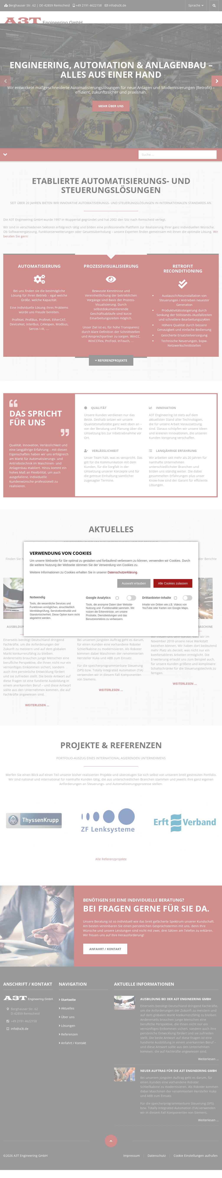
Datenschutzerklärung (122, 572)
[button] (133, 583)
